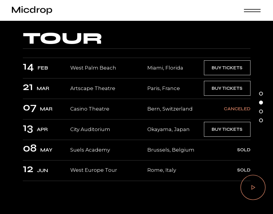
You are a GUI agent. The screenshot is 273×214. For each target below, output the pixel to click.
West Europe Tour (93, 170)
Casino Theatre (89, 109)
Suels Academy (90, 150)
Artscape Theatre (92, 88)
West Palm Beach (93, 68)
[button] (261, 94)
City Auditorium (90, 129)
